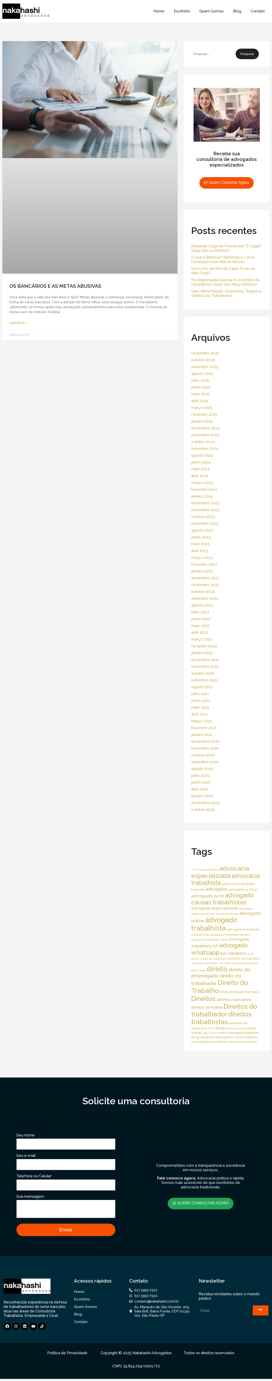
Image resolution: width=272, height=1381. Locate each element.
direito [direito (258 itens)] (217, 969)
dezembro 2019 (205, 803)
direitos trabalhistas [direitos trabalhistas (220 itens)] (221, 1018)
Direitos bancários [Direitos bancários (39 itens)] (234, 999)
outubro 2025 (203, 360)
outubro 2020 (203, 755)
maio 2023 (200, 544)
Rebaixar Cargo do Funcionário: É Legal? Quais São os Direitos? (226, 248)
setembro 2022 (204, 598)
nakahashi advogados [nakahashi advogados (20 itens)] (216, 1037)
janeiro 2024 (202, 496)
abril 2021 (199, 714)
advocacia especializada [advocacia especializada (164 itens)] (220, 872)
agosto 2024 (202, 455)
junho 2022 (200, 619)
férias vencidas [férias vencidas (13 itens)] (236, 1028)
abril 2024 (199, 476)
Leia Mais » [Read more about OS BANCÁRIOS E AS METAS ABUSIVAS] (18, 323)
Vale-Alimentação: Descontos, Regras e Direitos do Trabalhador (226, 293)
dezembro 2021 (205, 659)
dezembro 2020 (205, 741)
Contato (258, 11)
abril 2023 (199, 551)
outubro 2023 (203, 516)
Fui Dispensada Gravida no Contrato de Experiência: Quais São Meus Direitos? (225, 282)
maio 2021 (200, 707)
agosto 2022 (202, 605)
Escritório (182, 11)
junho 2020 (201, 782)
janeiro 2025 (202, 421)
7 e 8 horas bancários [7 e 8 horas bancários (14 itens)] (205, 869)
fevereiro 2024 (204, 489)
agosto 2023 (202, 530)
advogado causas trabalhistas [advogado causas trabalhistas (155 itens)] (222, 899)
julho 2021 (200, 694)
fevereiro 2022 (204, 646)
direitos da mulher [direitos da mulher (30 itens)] (207, 1007)
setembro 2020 (204, 762)
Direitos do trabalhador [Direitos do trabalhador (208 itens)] (224, 1010)
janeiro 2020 (202, 796)
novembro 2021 (205, 666)
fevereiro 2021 (204, 728)
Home (158, 11)
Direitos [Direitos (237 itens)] (203, 999)
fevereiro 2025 (204, 414)
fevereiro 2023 (204, 564)
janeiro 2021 (201, 734)
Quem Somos (211, 11)
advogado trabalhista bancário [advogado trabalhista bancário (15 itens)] (230, 934)
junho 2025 (200, 387)
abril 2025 (199, 401)
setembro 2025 (204, 367)
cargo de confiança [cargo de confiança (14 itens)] (213, 958)
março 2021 (201, 721)
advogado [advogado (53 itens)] (216, 889)
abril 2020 (199, 789)
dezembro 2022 (205, 578)
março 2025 (201, 407)
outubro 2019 (203, 809)
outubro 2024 (203, 442)
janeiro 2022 (202, 653)
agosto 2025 (202, 373)
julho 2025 (200, 380)
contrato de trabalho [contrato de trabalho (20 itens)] (243, 958)
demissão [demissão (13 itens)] (197, 963)
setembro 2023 (204, 523)
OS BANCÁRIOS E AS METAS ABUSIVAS (55, 286)
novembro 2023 (205, 510)
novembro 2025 (205, 353)
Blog (237, 11)
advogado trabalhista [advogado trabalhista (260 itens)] (214, 924)
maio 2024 (200, 469)
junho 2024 (201, 462)
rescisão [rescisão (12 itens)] (239, 1037)
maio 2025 (200, 394)
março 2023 (201, 557)
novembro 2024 (205, 435)
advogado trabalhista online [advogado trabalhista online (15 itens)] (209, 939)
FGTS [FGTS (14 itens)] (211, 1028)
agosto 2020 (202, 768)
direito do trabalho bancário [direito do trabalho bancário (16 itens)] (239, 992)
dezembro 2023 (205, 503)
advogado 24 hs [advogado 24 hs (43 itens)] (207, 895)
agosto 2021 (202, 687)
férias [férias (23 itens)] (220, 1028)
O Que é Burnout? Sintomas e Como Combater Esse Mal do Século (223, 259)
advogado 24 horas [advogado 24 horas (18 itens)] (242, 889)
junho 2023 (200, 537)
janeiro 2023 (202, 571)
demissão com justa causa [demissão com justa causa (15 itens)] (222, 963)
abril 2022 (199, 632)
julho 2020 (200, 775)
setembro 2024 (204, 448)
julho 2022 (200, 612)
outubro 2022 (203, 591)
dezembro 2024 (205, 428)
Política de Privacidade (67, 1355)
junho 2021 (200, 700)
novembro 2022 (205, 585)
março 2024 (202, 482)
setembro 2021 (204, 680)
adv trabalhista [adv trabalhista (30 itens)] (233, 953)
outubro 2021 (202, 673)
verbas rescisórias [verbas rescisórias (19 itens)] (243, 1041)
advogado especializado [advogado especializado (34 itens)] (214, 908)
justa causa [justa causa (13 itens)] (210, 1033)
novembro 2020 (205, 748)
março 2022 (201, 639)
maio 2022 (200, 625)
